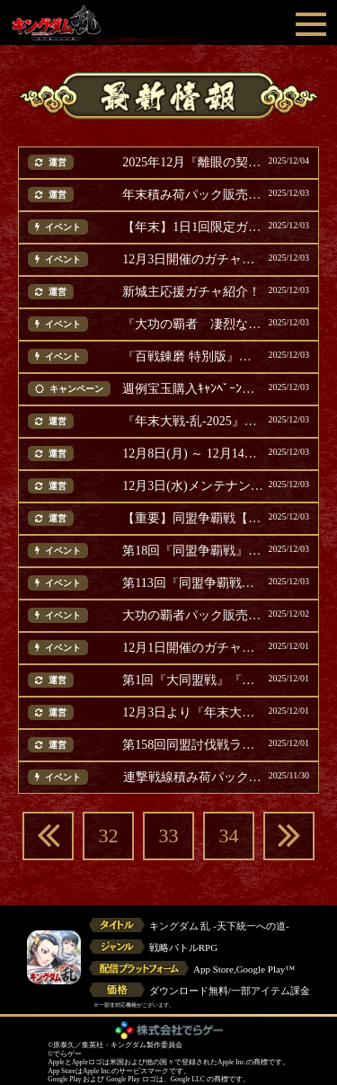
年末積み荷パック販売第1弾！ (192, 195)
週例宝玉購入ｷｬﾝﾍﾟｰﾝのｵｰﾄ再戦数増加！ (192, 389)
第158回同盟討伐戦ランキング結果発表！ (192, 745)
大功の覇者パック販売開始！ (192, 615)
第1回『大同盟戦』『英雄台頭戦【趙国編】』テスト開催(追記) (192, 680)
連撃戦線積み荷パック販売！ (193, 777)
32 (109, 835)
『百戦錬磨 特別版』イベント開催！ (192, 357)
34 (229, 835)
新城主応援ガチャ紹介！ (191, 292)
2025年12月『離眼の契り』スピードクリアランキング (192, 162)
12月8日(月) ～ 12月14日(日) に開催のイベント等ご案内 (192, 454)
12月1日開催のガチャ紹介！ (192, 648)
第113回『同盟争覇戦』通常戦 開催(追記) (192, 583)
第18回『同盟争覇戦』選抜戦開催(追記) (192, 551)
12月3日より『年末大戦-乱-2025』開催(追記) (192, 713)
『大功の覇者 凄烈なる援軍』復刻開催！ (192, 324)
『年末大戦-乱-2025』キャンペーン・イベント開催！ (192, 421)
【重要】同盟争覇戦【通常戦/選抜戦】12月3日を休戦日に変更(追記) (192, 518)
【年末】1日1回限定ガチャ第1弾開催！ (192, 227)
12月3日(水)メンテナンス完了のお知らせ (192, 486)
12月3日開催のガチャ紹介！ (192, 259)
